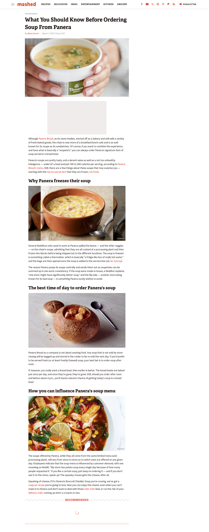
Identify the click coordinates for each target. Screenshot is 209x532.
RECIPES (46, 4)
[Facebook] (141, 5)
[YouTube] (147, 5)
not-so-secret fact (56, 171)
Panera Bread (46, 138)
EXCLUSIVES (61, 4)
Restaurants (31, 14)
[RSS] (173, 5)
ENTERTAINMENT (90, 4)
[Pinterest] (163, 5)
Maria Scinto (33, 33)
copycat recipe (36, 485)
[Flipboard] (168, 5)
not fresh (94, 171)
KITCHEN (108, 4)
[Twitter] (152, 5)
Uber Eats (89, 488)
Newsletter (187, 4)
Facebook (124, 94)
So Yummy (115, 261)
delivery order (35, 492)
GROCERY (122, 4)
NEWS (74, 4)
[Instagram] (157, 5)
